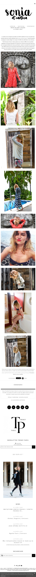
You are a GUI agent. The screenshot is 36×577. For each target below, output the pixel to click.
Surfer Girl (12, 26)
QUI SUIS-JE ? (18, 454)
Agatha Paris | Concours (18, 533)
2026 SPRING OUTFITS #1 (18, 526)
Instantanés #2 (30, 26)
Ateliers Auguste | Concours (18, 518)
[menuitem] (13, 26)
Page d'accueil (21, 26)
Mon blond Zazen (18, 27)
